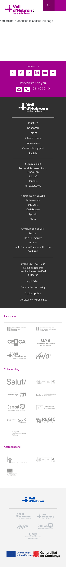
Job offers (33, 205)
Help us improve (33, 238)
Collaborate (33, 209)
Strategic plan (33, 163)
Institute (33, 123)
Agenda (33, 214)
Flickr (53, 71)
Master (33, 233)
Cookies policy (33, 293)
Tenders (33, 181)
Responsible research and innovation (33, 170)
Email (19, 88)
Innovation (33, 143)
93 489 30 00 (41, 88)
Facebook (21, 71)
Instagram (37, 71)
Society (33, 153)
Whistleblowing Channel (33, 299)
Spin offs (33, 176)
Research (33, 128)
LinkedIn (29, 71)
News (33, 218)
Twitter (13, 71)
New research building (33, 195)
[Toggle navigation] (60, 5)
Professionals (33, 200)
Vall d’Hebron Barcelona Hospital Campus (33, 249)
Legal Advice (33, 281)
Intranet (33, 242)
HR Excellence (33, 185)
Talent (33, 133)
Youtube (45, 71)
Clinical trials (33, 138)
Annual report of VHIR (33, 228)
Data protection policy (33, 287)
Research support (33, 148)
